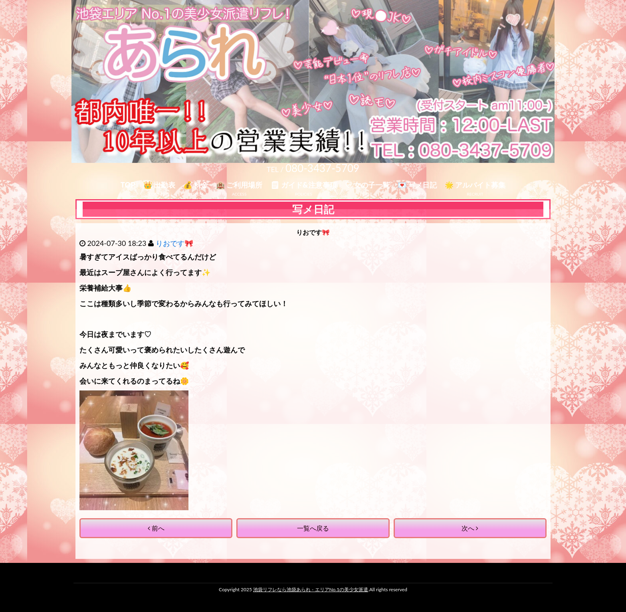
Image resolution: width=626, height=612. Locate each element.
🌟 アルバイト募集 (475, 184)
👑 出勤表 (159, 184)
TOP (128, 184)
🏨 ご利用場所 (239, 184)
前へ (156, 528)
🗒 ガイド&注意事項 (303, 184)
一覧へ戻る (313, 528)
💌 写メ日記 (417, 184)
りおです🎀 (174, 243)
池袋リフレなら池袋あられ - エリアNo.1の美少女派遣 (310, 589)
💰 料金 (195, 184)
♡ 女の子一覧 (367, 184)
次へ (470, 528)
